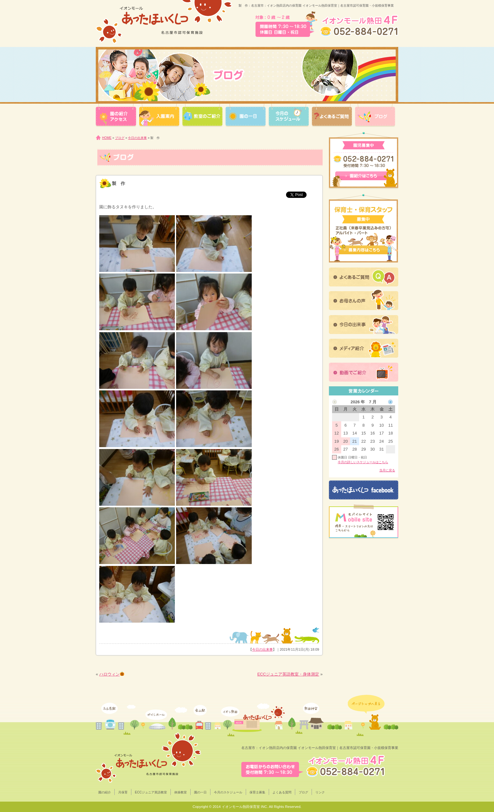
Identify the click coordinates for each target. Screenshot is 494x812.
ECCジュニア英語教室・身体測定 (288, 674)
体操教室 (180, 792)
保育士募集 (257, 792)
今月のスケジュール (228, 792)
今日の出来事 (137, 138)
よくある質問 (282, 792)
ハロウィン (111, 674)
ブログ (119, 138)
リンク (320, 792)
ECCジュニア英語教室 (151, 792)
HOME (107, 138)
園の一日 (200, 792)
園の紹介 (104, 792)
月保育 (123, 792)
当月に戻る (387, 470)
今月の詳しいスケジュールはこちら (363, 462)
